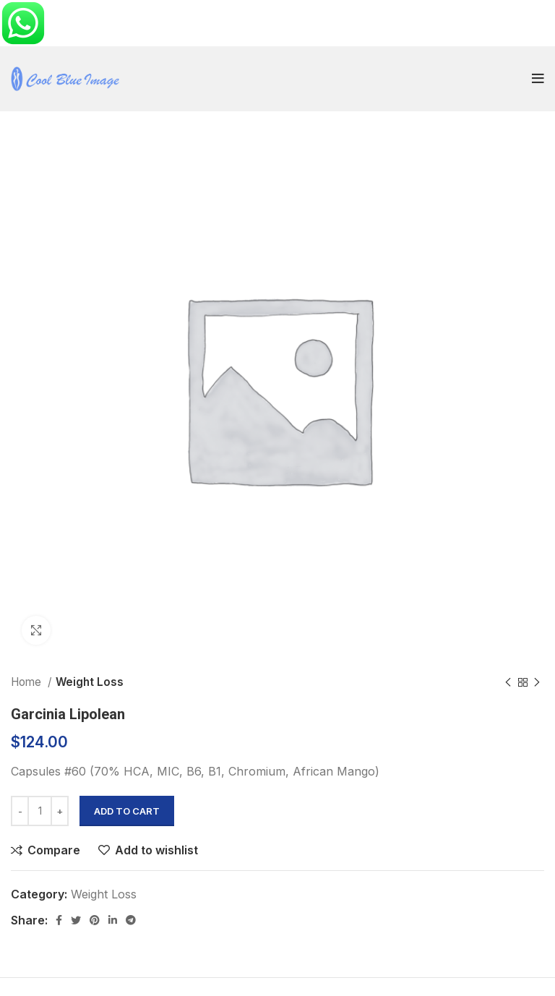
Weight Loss (90, 682)
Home (27, 682)
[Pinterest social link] (94, 920)
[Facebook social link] (58, 920)
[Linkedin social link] (112, 920)
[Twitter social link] (75, 920)
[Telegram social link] (130, 920)
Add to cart (127, 811)
